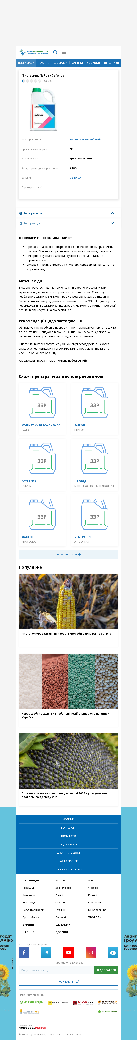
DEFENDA (75, 177)
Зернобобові (63, 887)
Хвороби (93, 63)
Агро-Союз (29, 541)
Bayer (25, 430)
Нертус (79, 430)
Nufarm (27, 486)
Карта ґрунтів (68, 861)
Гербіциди (29, 887)
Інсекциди (29, 902)
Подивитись (69, 844)
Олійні (59, 895)
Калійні (92, 895)
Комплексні (95, 902)
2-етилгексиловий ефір (85, 139)
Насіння (44, 63)
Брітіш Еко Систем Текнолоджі (94, 486)
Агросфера (81, 541)
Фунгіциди (29, 895)
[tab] (68, 213)
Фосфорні (94, 887)
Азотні (92, 880)
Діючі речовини (68, 852)
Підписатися (106, 970)
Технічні (60, 910)
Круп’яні (60, 902)
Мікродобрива (97, 910)
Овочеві (60, 917)
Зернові (60, 880)
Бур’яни (77, 63)
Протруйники (31, 917)
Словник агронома (68, 869)
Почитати (68, 836)
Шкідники (111, 63)
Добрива (60, 63)
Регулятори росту (33, 910)
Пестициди (26, 63)
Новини (68, 819)
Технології (68, 827)
